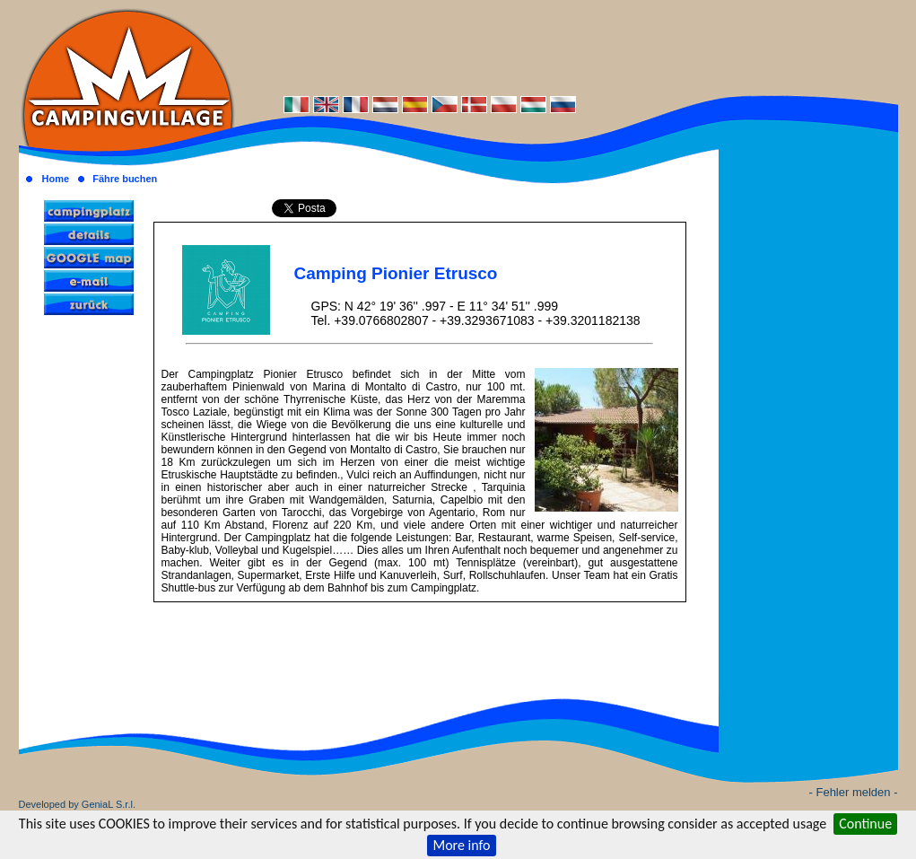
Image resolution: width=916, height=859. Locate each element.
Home (55, 178)
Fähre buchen (124, 178)
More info (461, 845)
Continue (865, 823)
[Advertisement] (566, 46)
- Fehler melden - (853, 792)
